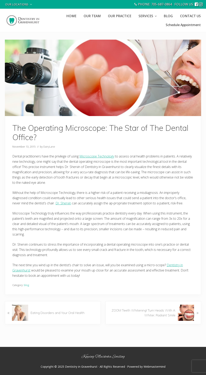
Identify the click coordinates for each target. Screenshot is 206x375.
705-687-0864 (161, 4)
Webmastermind (154, 367)
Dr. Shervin (63, 203)
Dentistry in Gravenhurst (81, 367)
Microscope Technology (96, 156)
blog (26, 285)
